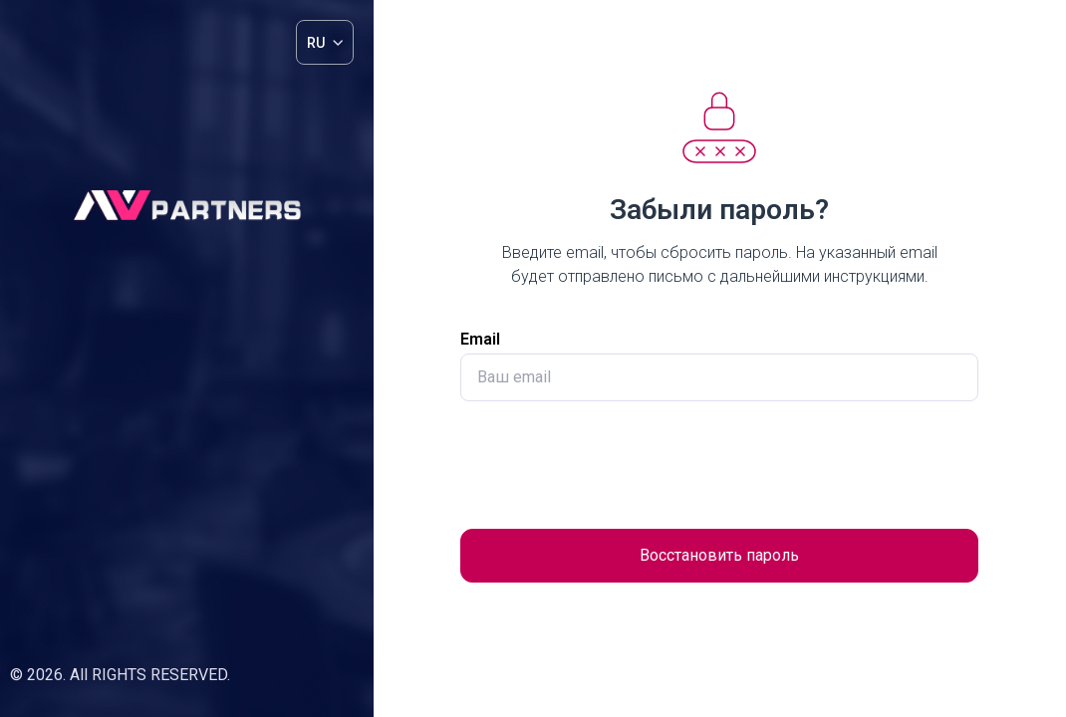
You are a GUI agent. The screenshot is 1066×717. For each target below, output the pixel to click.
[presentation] (719, 465)
